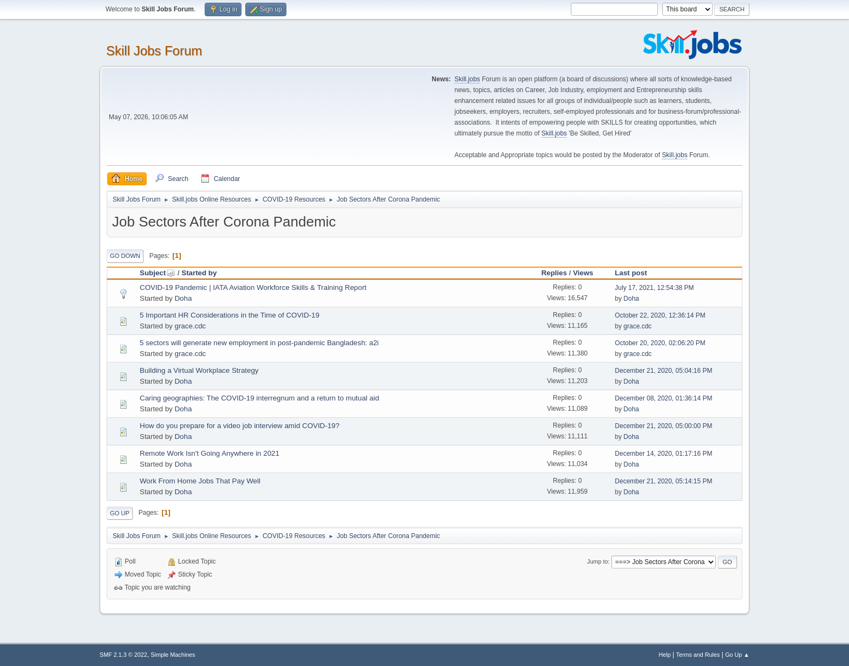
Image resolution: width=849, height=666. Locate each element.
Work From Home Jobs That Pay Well (200, 481)
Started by (199, 273)
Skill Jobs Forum (154, 50)
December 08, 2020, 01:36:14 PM (664, 398)
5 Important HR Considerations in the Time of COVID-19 (229, 315)
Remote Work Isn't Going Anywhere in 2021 (209, 453)
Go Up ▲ (737, 654)
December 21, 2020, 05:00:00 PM (664, 426)
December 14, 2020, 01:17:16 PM (664, 453)
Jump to (597, 561)
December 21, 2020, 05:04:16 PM (664, 370)
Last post (631, 273)
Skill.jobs (467, 79)
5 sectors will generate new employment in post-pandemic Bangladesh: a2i (259, 343)
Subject (157, 273)
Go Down (125, 256)
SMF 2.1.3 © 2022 (123, 654)
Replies (554, 273)
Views (583, 273)
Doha (183, 298)
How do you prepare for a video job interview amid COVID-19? (239, 426)
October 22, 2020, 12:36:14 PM (660, 315)
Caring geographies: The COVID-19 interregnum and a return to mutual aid (259, 398)
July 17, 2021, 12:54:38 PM (654, 288)
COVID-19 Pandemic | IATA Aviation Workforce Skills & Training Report (253, 287)
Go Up (119, 513)
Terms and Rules (698, 654)
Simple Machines (173, 654)
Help (665, 654)
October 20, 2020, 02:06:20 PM (660, 343)
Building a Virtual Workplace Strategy (199, 370)
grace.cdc (190, 326)
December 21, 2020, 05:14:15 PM (664, 481)
